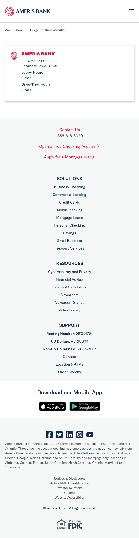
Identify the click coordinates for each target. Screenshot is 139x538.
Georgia (34, 30)
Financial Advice (69, 279)
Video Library (69, 310)
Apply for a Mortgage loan (69, 157)
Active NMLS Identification (69, 483)
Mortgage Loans (69, 217)
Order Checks (69, 372)
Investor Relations (70, 488)
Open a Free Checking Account (69, 146)
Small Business (69, 240)
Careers (69, 356)
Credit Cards (69, 202)
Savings (69, 233)
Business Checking (69, 187)
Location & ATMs (69, 364)
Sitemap (70, 493)
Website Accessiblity (69, 497)
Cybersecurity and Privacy (69, 271)
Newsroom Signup (69, 302)
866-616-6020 (70, 135)
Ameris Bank (14, 30)
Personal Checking (69, 225)
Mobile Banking (69, 210)
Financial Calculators (69, 287)
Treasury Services (69, 248)
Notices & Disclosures (69, 478)
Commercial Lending (69, 194)
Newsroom (69, 294)
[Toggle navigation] (131, 11)
